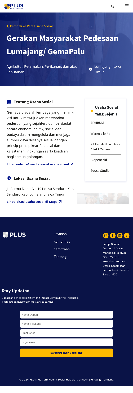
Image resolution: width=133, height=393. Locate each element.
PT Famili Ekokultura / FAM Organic (104, 151)
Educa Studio (101, 179)
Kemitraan (62, 256)
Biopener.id (100, 168)
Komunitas (62, 248)
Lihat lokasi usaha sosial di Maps (37, 208)
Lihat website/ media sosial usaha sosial (40, 168)
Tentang (60, 264)
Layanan (60, 241)
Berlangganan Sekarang (66, 360)
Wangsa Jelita (101, 134)
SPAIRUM (98, 123)
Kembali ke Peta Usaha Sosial (32, 26)
